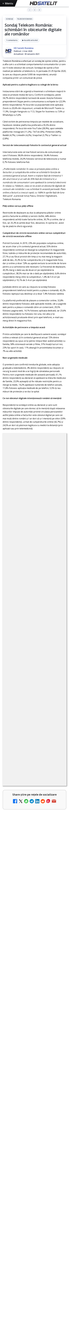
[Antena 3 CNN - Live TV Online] (57, 804)
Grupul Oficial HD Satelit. (19, 570)
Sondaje (9, 19)
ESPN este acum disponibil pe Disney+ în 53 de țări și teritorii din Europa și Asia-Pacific (29, 688)
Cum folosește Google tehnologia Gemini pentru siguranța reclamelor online (31, 1004)
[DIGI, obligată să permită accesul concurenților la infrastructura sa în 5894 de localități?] (57, 719)
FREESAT (14, 1268)
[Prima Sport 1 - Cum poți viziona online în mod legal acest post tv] (57, 749)
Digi (6, 1268)
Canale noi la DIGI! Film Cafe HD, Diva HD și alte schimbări (29, 637)
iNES (18, 1273)
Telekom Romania (24, 19)
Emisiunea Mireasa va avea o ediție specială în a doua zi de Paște (29, 773)
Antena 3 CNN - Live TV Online (29, 798)
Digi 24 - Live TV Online (25, 864)
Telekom (58, 1268)
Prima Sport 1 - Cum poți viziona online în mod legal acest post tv (30, 746)
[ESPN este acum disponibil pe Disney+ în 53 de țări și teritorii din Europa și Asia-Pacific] (57, 691)
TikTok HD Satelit (34, 1226)
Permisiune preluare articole (34, 1289)
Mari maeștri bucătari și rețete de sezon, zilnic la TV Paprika (29, 662)
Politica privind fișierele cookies (34, 1298)
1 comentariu (11, 40)
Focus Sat (26, 1268)
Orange (48, 1268)
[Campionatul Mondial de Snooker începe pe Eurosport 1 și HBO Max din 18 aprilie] (34, 979)
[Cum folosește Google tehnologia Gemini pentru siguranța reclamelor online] (34, 1026)
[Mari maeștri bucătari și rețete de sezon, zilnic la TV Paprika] (57, 667)
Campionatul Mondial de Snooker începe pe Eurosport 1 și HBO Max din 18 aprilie (33, 958)
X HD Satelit (34, 1234)
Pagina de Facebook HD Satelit (34, 1194)
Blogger (56, 1311)
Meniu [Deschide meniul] (8, 3)
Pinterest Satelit (34, 1242)
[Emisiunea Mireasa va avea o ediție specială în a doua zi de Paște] (57, 776)
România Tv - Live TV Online (28, 842)
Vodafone (9, 1273)
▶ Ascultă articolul (30, 40)
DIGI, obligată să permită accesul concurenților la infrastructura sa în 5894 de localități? (28, 717)
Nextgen (37, 1268)
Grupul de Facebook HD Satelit (34, 1202)
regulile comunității (46, 559)
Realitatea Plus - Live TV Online (30, 820)
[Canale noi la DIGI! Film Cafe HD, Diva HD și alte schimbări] (57, 642)
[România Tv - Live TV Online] (57, 848)
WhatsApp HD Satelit (34, 1210)
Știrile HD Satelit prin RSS (34, 1250)
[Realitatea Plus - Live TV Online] (57, 826)
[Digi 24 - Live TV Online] (57, 870)
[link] (34, 644)
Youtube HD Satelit (34, 1218)
